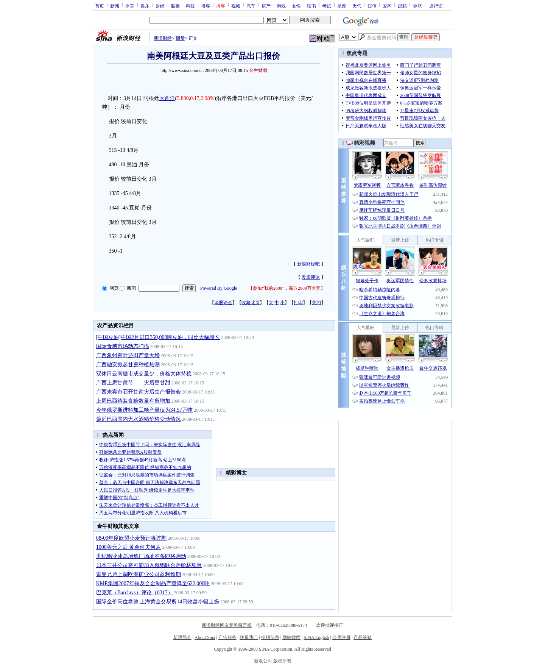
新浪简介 (182, 637)
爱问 (387, 5)
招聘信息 (270, 637)
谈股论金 (223, 302)
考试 (326, 5)
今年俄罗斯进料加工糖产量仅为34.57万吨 (144, 410)
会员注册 (341, 637)
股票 (175, 5)
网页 (113, 288)
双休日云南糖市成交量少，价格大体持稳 (144, 373)
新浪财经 (163, 38)
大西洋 (167, 98)
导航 (417, 5)
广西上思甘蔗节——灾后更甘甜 (133, 383)
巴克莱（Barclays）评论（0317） (134, 592)
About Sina (205, 637)
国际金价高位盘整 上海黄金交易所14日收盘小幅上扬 (158, 601)
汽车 (250, 5)
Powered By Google (218, 288)
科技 (190, 5)
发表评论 (311, 277)
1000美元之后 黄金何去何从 (128, 547)
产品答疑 (362, 637)
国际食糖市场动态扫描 (122, 346)
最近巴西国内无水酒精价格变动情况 (138, 419)
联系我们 (249, 637)
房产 (266, 5)
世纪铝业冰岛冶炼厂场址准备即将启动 (141, 556)
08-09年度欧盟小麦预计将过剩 (131, 538)
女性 (296, 5)
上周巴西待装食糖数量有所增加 (133, 401)
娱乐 (144, 5)
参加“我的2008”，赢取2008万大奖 (287, 288)
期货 (180, 38)
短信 (372, 5)
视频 (235, 5)
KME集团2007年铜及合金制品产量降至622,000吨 (153, 583)
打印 (298, 302)
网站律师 (291, 637)
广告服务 (227, 637)
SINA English (316, 637)
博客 (205, 5)
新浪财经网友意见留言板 (227, 625)
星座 (341, 5)
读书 (311, 5)
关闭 (316, 302)
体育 (129, 5)
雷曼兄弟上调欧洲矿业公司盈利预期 (138, 574)
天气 (356, 5)
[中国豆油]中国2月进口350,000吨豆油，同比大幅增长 (158, 337)
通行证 (436, 5)
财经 (160, 5)
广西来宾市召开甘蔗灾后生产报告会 (138, 392)
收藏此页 (250, 302)
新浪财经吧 (308, 264)
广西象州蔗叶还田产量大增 (128, 355)
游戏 (281, 5)
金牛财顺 (258, 70)
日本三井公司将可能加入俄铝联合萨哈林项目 (149, 565)
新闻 (114, 5)
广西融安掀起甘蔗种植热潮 (128, 364)
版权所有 (282, 661)
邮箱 (402, 5)
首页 (99, 5)
